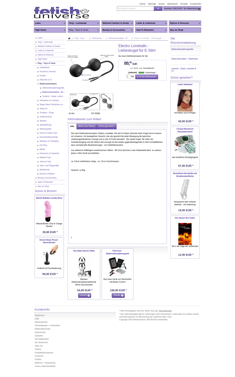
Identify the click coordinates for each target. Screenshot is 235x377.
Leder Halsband (185, 84)
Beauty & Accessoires (117, 30)
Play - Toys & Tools (83, 30)
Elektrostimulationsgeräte (182, 49)
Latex (49, 23)
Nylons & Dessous (184, 23)
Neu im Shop (176, 30)
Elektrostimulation (100, 38)
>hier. (169, 317)
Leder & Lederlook (150, 23)
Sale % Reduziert (150, 30)
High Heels (49, 30)
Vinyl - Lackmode (83, 23)
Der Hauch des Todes (185, 218)
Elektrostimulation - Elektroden (184, 59)
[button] (158, 8)
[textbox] (135, 8)
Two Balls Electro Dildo (84, 251)
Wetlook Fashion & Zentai (117, 23)
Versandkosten (148, 68)
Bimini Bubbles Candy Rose (49, 198)
